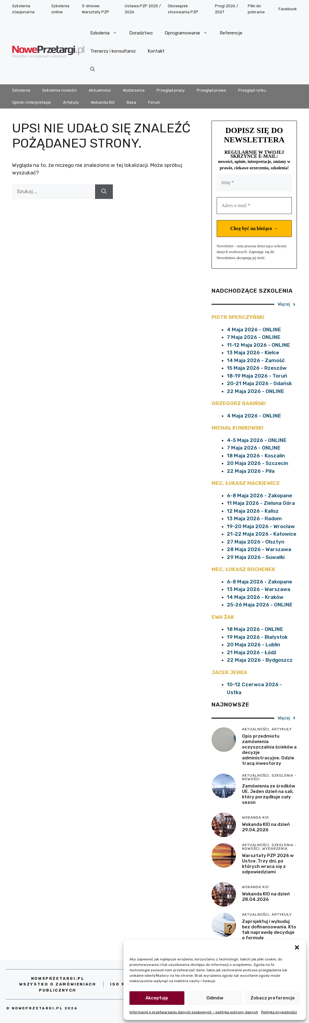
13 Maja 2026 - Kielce (253, 352)
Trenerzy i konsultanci (112, 51)
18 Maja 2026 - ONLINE (255, 629)
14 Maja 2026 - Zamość (256, 360)
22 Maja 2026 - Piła (251, 471)
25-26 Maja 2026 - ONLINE (259, 605)
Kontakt (156, 51)
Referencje (231, 33)
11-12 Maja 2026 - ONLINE (258, 345)
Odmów (214, 998)
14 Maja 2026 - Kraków (255, 597)
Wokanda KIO (103, 102)
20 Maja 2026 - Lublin (253, 644)
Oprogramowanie (189, 33)
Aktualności (100, 90)
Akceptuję (156, 998)
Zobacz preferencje (272, 998)
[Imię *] (254, 182)
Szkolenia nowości (59, 90)
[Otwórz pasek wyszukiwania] (92, 69)
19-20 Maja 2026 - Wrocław (261, 526)
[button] (297, 947)
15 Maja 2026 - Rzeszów (257, 368)
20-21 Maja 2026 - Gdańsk (259, 383)
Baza (131, 102)
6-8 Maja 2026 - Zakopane (259, 495)
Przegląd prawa (211, 90)
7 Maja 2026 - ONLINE (253, 337)
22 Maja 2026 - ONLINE (255, 391)
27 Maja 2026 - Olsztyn (255, 542)
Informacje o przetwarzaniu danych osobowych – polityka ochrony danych (193, 1012)
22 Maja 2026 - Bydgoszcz (260, 660)
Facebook (288, 9)
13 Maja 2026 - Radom (254, 518)
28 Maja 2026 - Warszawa (259, 549)
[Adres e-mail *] (254, 205)
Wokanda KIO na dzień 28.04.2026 (266, 896)
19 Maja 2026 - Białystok (257, 637)
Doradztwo (141, 33)
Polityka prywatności (279, 1012)
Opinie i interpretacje (31, 102)
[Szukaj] (104, 191)
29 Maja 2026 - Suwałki (256, 557)
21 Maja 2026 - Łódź (251, 652)
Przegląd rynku (252, 90)
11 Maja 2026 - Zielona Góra (261, 503)
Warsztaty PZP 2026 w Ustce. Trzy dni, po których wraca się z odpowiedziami (268, 864)
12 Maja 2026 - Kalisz (253, 511)
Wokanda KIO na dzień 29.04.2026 (266, 827)
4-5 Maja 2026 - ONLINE (256, 440)
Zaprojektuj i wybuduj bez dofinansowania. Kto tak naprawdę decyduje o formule (269, 929)
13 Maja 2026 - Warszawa (258, 589)
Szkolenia (106, 33)
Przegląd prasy (171, 90)
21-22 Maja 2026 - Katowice (261, 534)
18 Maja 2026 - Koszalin (256, 456)
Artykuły (71, 102)
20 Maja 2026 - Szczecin (257, 463)
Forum (154, 102)
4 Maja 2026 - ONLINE (254, 329)
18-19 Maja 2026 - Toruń (257, 376)
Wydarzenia (134, 90)
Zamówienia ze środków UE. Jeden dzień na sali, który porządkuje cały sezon (268, 794)
